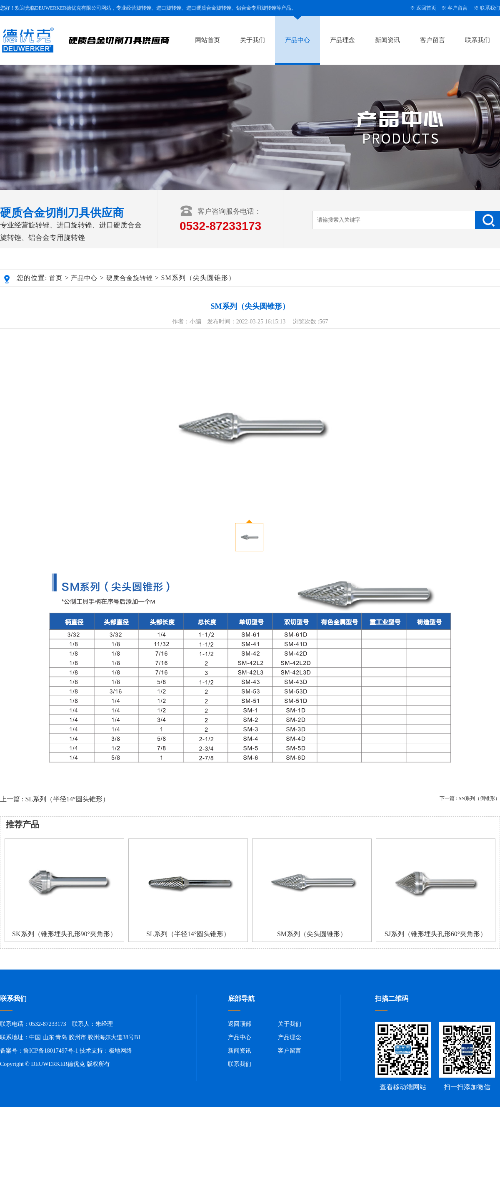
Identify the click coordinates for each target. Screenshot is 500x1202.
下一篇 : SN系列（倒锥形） (470, 798)
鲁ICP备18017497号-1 (50, 1051)
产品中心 (297, 40)
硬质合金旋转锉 (129, 278)
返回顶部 (239, 1024)
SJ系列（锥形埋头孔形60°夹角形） (436, 933)
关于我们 (252, 40)
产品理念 (342, 40)
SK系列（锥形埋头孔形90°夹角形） (64, 933)
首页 (55, 278)
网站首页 (207, 40)
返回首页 (426, 8)
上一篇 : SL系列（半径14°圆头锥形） (54, 799)
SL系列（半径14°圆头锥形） (188, 933)
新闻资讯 (387, 40)
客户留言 (458, 8)
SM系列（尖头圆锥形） (312, 933)
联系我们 (490, 8)
